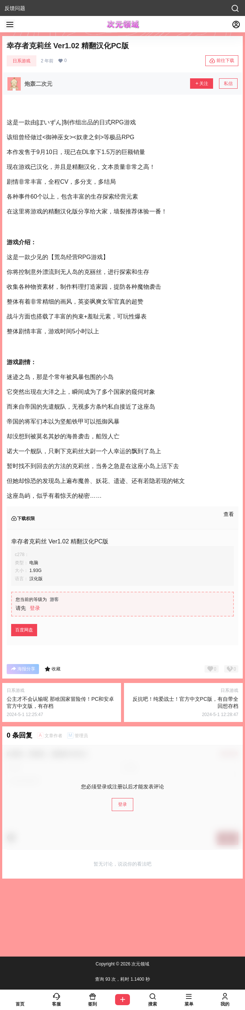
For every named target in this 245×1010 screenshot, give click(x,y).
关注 (201, 83)
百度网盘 (24, 630)
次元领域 (139, 964)
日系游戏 (21, 60)
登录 (35, 608)
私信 (228, 83)
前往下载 (221, 61)
